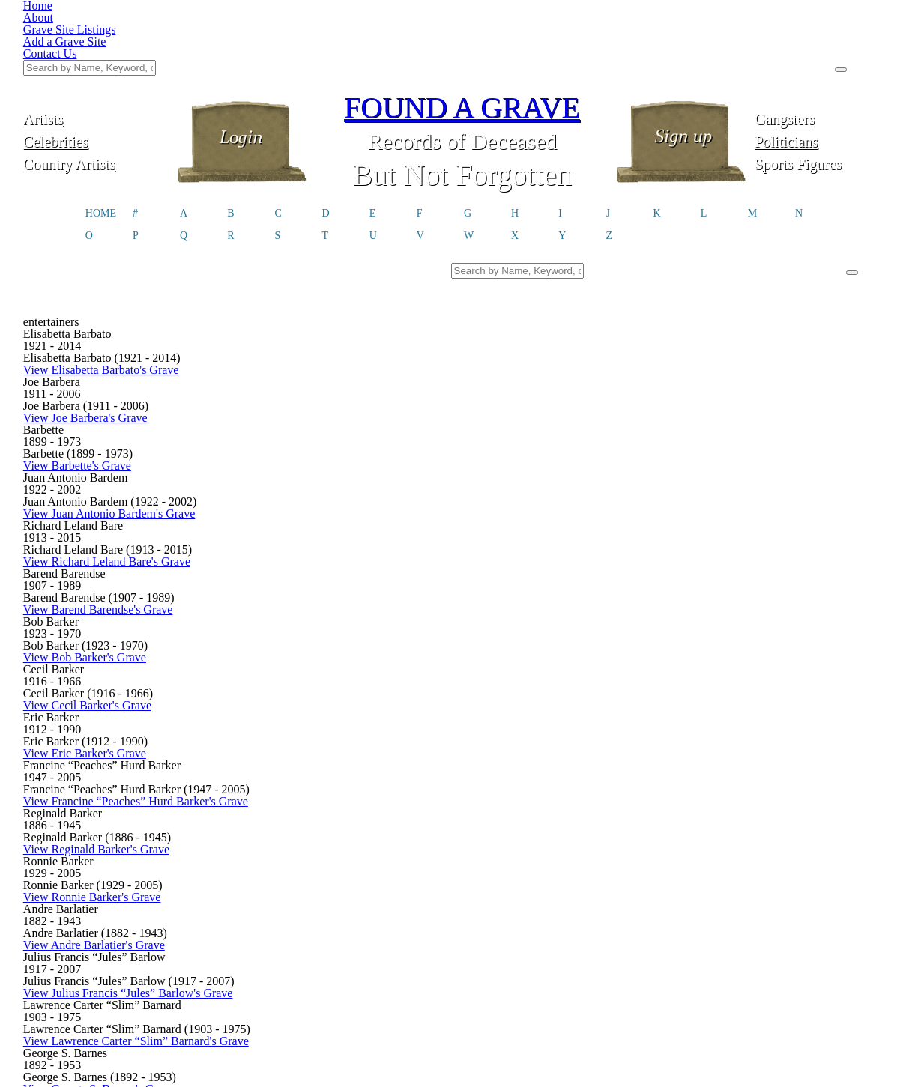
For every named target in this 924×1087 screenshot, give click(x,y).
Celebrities (96, 65)
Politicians (828, 65)
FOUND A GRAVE (462, 32)
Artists (96, 43)
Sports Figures (827, 88)
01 (304, 868)
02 (338, 868)
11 (641, 868)
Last (723, 868)
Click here (345, 967)
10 (607, 868)
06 (473, 868)
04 (405, 868)
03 (372, 868)
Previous (255, 868)
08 (540, 868)
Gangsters (827, 43)
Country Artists (96, 88)
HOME (100, 139)
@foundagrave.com (682, 962)
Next (680, 868)
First (201, 868)
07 (507, 868)
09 (573, 868)
